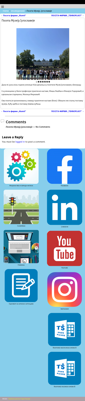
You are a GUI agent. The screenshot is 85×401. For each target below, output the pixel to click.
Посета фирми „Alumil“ (13, 15)
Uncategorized (17, 11)
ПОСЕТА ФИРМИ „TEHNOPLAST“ (67, 15)
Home (6, 11)
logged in (20, 141)
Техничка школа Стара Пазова (19, 399)
